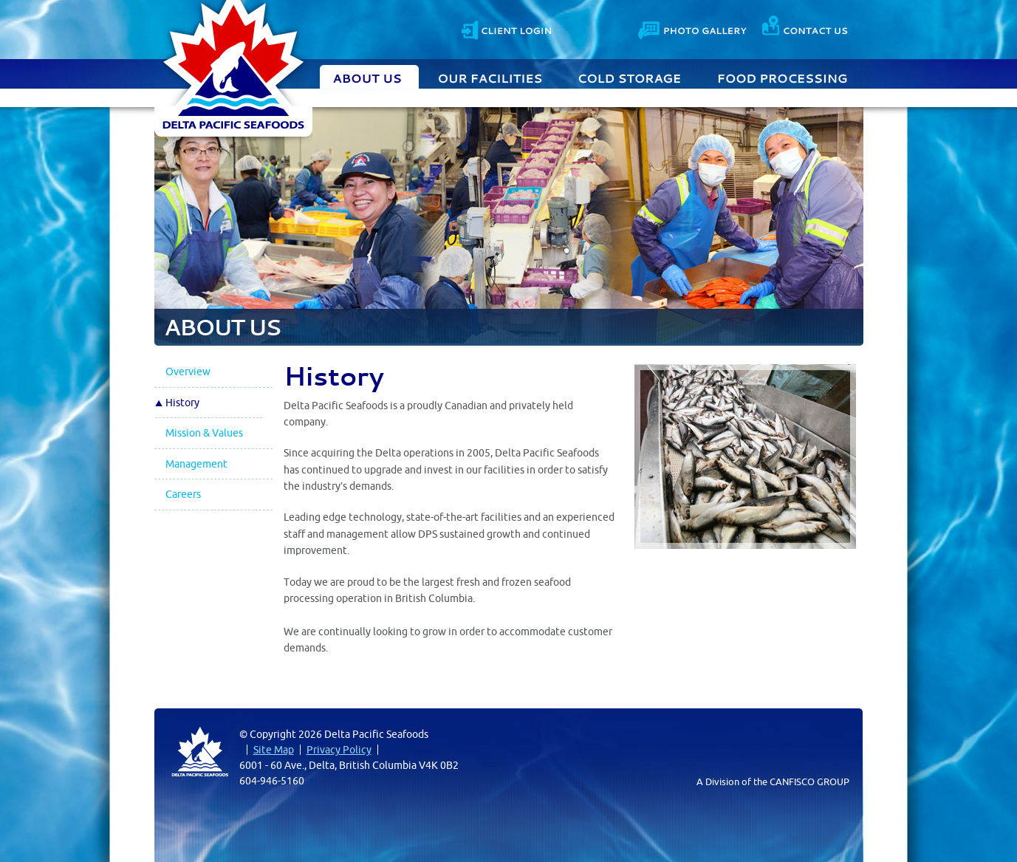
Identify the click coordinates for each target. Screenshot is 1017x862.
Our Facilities (490, 77)
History (182, 402)
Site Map (273, 750)
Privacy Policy (339, 750)
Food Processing (782, 77)
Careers (183, 494)
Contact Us (805, 28)
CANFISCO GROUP (809, 781)
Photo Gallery (693, 28)
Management (196, 464)
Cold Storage (630, 77)
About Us (369, 77)
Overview (187, 371)
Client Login (506, 28)
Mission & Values (204, 433)
